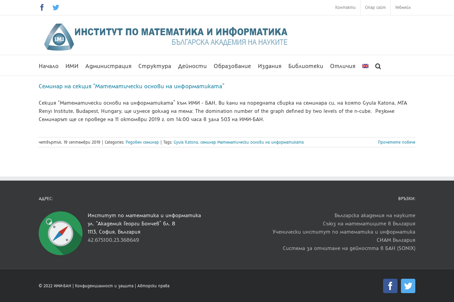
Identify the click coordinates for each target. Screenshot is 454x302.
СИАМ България (396, 240)
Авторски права (153, 286)
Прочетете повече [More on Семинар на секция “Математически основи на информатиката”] (396, 142)
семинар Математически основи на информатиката (252, 142)
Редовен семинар (142, 142)
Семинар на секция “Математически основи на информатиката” (132, 86)
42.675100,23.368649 (113, 240)
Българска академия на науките (375, 215)
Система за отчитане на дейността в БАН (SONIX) (349, 248)
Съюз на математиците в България (369, 223)
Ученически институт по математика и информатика (344, 231)
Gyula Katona (186, 142)
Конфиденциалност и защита (104, 286)
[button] (378, 65)
